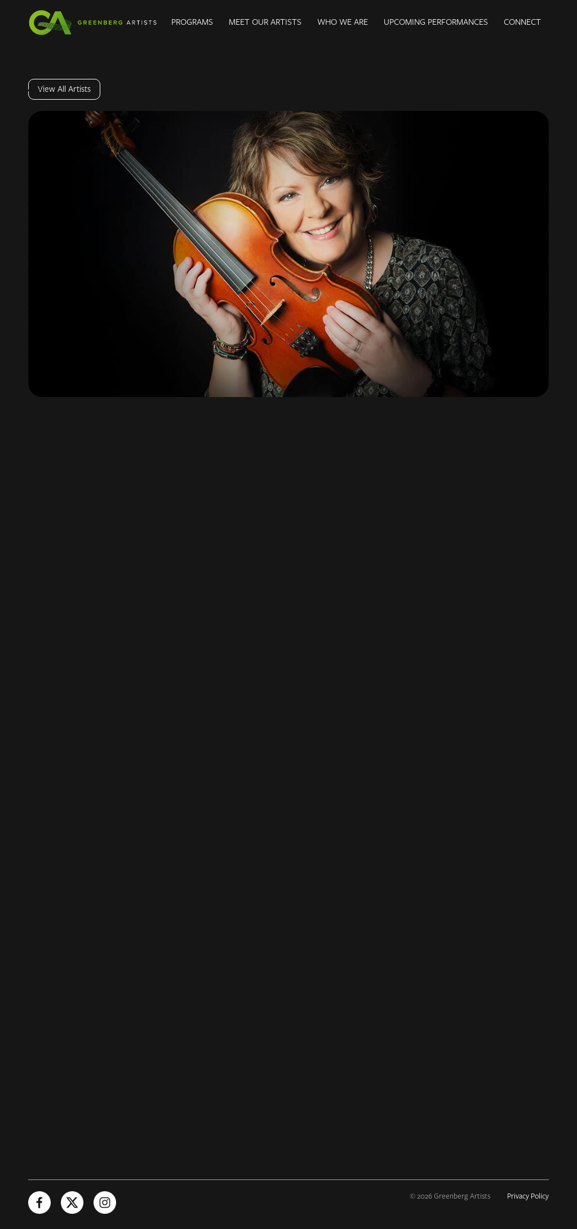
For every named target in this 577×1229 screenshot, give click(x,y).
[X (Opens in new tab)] (72, 1202)
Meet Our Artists (265, 22)
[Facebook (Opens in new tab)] (39, 1202)
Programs (192, 22)
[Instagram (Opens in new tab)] (105, 1202)
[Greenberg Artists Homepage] (95, 22)
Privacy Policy (528, 1196)
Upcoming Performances (436, 22)
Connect (522, 22)
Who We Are (342, 22)
